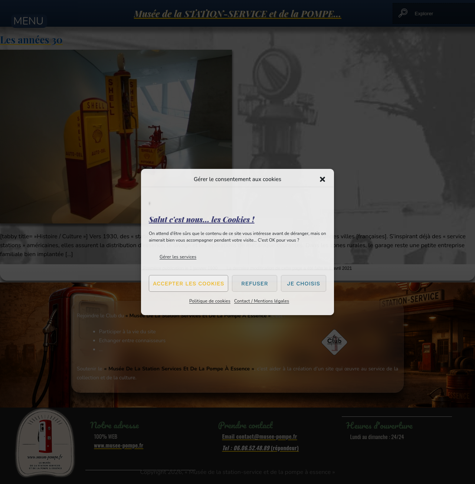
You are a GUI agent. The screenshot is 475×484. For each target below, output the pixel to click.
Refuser (254, 283)
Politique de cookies (209, 301)
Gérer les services (178, 257)
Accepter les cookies (188, 283)
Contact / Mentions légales (261, 301)
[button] (322, 179)
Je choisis (303, 283)
